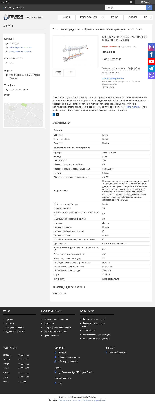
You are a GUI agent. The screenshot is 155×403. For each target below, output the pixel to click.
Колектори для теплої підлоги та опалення (83, 29)
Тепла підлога (132, 107)
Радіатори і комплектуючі (94, 319)
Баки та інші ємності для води (96, 338)
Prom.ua (92, 397)
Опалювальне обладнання (56, 319)
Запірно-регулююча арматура (57, 327)
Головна (66, 17)
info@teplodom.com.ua (20, 51)
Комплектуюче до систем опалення (92, 325)
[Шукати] (149, 7)
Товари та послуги (88, 17)
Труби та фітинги (51, 335)
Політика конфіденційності (94, 400)
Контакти (132, 17)
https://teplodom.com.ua (20, 47)
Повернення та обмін (15, 327)
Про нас (114, 17)
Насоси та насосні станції (55, 331)
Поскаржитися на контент (70, 400)
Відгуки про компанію (15, 331)
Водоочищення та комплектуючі (97, 334)
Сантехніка (49, 323)
